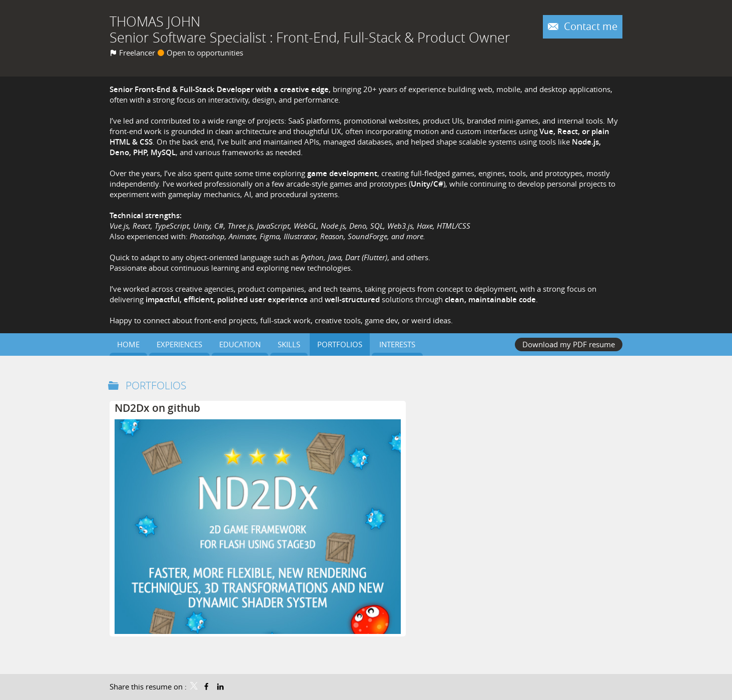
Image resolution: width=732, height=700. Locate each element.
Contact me (589, 26)
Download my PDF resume (568, 344)
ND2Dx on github (157, 408)
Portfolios (156, 385)
